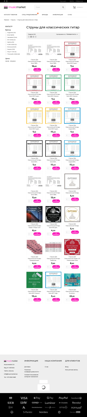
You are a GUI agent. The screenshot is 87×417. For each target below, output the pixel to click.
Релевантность (72, 34)
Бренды (45, 14)
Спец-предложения (30, 14)
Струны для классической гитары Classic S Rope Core (34, 225)
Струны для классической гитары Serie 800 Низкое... (53, 94)
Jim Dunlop (11, 39)
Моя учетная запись (71, 370)
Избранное (79, 1)
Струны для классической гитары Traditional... (53, 258)
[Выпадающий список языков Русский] (64, 1)
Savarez (11, 49)
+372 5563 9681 (11, 377)
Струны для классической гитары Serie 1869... (34, 61)
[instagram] (6, 1)
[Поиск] (50, 7)
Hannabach (12, 37)
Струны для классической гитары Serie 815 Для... (53, 225)
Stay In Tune (11, 51)
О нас (70, 14)
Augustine (11, 32)
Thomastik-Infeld (13, 54)
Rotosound (11, 47)
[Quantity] (30, 69)
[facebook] (4, 1)
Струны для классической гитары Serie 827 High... (53, 291)
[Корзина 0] (78, 7)
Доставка (27, 367)
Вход (66, 367)
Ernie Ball (10, 35)
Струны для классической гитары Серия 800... (72, 127)
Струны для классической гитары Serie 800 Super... (72, 61)
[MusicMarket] (17, 7)
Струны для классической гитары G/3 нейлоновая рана (72, 258)
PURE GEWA (11, 44)
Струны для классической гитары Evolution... (72, 291)
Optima (10, 42)
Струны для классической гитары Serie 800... (34, 160)
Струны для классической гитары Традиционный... (34, 258)
